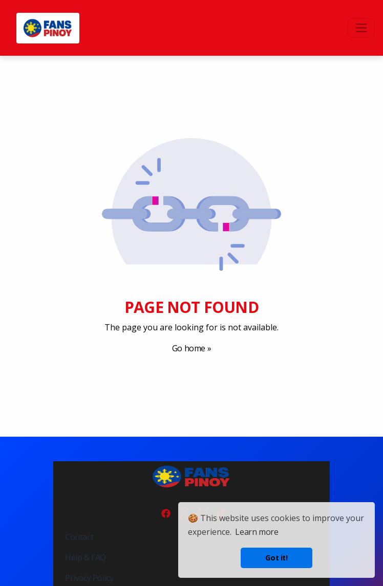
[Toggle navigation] (361, 27)
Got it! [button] (276, 557)
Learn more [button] (256, 531)
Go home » (191, 348)
